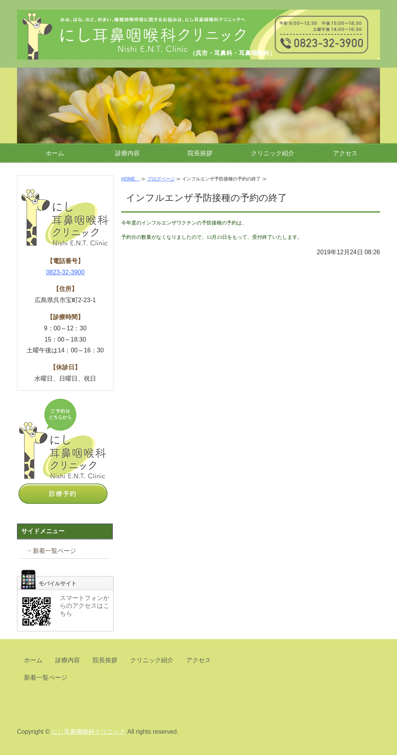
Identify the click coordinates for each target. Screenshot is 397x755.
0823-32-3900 (65, 272)
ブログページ (161, 179)
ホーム (55, 153)
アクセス (345, 153)
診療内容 (127, 153)
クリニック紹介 (272, 153)
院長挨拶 (200, 153)
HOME (130, 179)
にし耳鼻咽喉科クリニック (92, 25)
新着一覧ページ (54, 551)
